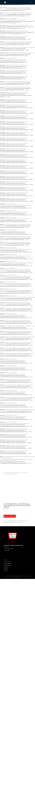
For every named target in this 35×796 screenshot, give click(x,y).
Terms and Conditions (8, 548)
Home (5, 472)
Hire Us (5, 570)
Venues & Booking (7, 563)
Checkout (6, 568)
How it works (6, 561)
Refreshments (7, 565)
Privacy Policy (7, 550)
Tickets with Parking (9, 472)
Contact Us (6, 546)
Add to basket (10, 516)
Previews (6, 567)
